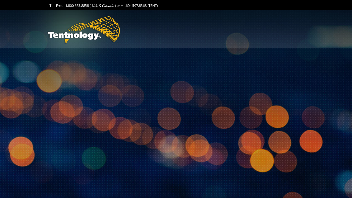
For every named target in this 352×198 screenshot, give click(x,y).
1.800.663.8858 (77, 5)
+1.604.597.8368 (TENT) (139, 5)
